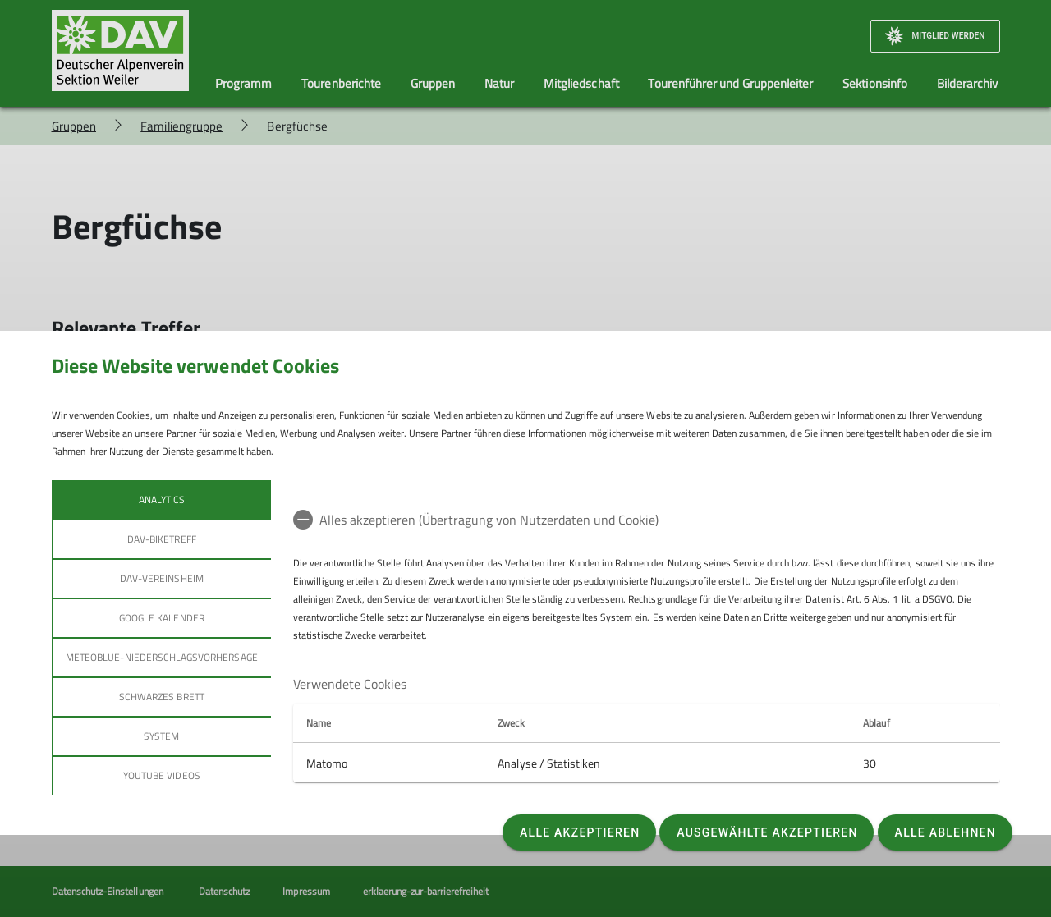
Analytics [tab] (161, 499)
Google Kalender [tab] (161, 618)
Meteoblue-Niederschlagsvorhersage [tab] (162, 657)
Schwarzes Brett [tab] (161, 696)
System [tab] (161, 736)
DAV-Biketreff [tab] (161, 539)
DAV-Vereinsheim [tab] (161, 578)
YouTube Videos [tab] (161, 775)
